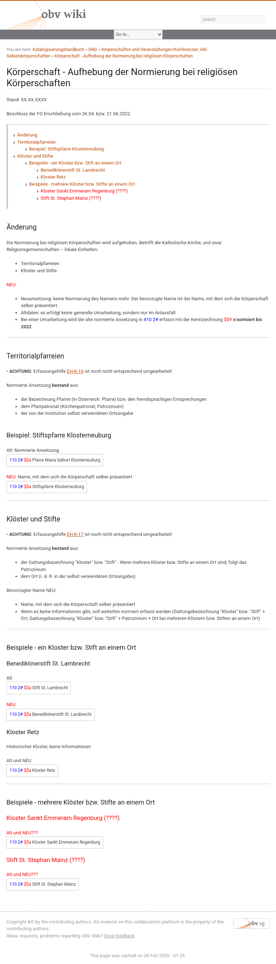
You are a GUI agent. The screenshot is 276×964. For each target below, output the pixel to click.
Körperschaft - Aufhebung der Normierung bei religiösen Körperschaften (124, 56)
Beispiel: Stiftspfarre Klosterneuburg (66, 149)
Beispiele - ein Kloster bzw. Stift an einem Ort (75, 163)
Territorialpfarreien (36, 142)
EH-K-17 (75, 534)
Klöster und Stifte (35, 156)
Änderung (27, 135)
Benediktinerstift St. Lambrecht (73, 170)
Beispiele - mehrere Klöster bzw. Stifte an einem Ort (82, 184)
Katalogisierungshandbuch (58, 49)
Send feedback (119, 935)
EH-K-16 (75, 371)
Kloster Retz (53, 177)
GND (92, 49)
